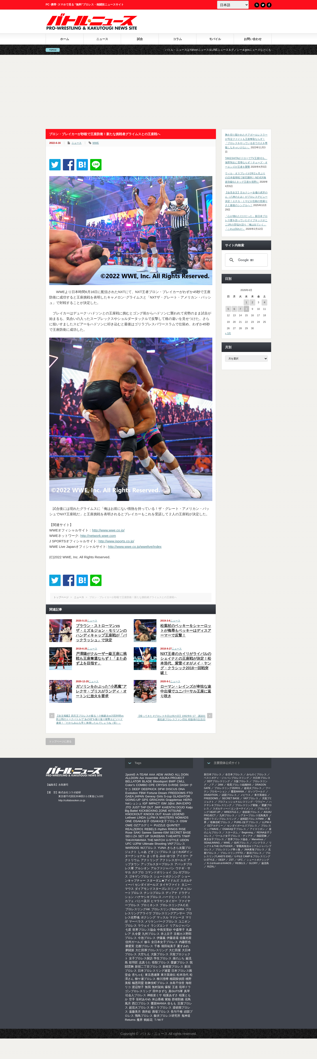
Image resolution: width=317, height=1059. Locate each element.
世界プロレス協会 (144, 929)
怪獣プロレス (161, 962)
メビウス (245, 795)
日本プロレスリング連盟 (154, 970)
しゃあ (142, 852)
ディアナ (171, 893)
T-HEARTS (173, 836)
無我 (148, 987)
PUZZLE (159, 825)
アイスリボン (257, 829)
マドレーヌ (177, 917)
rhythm (162, 829)
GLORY (253, 863)
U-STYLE (172, 840)
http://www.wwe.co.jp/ (108, 530)
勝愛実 (129, 946)
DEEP (136, 789)
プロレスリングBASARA (167, 909)
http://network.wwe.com (98, 536)
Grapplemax (174, 799)
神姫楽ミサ (154, 995)
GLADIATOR (181, 796)
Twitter (263, 5)
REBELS (150, 829)
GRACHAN (157, 799)
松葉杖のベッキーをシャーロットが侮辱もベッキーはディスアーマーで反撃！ (185, 630)
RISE (182, 829)
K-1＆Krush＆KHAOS (219, 863)
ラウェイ (144, 925)
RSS (257, 5)
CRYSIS (161, 785)
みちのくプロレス (257, 774)
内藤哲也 (185, 942)
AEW (159, 774)
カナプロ (138, 872)
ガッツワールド (256, 791)
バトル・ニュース (154, 1034)
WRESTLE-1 (231, 812)
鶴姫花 (148, 1019)
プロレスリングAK (137, 909)
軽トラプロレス (161, 1007)
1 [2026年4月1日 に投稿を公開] (246, 302)
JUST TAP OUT (142, 807)
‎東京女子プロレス (214, 839)
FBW (142, 793)
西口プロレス (141, 1003)
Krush (167, 814)
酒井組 (146, 1011)
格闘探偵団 (177, 979)
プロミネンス (149, 905)
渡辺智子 (138, 987)
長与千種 (177, 1011)
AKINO (168, 774)
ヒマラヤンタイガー (164, 901)
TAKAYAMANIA (135, 840)
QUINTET (173, 825)
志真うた (145, 962)
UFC (128, 843)
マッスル (162, 917)
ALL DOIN (181, 774)
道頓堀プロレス (251, 812)
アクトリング (149, 860)
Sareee (146, 832)
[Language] (233, 5)
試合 (140, 39)
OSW (183, 821)
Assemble (151, 778)
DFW (161, 789)
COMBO (141, 785)
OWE (129, 825)
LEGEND (178, 814)
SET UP (143, 836)
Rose (128, 832)
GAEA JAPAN (134, 796)
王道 (175, 987)
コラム (177, 39)
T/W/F (186, 836)
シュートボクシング (167, 876)
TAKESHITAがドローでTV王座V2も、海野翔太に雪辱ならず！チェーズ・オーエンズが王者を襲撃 (246, 162)
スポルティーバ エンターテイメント (233, 808)
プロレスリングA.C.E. (174, 905)
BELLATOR (133, 781)
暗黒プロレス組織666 (239, 784)
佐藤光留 (185, 938)
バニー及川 (142, 901)
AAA (152, 774)
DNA (181, 789)
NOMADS (181, 817)
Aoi (141, 778)
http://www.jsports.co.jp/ (116, 541)
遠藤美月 (135, 1011)
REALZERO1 (134, 829)
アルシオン (142, 868)
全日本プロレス (234, 774)
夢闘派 (129, 950)
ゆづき (171, 856)
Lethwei (130, 817)
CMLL (181, 781)
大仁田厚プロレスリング (151, 950)
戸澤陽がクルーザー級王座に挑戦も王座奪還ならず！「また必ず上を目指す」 (101, 658)
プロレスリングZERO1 (227, 788)
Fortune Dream (157, 793)
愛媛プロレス (179, 962)
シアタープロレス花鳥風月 (253, 815)
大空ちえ (144, 954)
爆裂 (168, 987)
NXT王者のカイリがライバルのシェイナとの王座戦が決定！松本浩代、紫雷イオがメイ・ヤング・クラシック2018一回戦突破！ (185, 663)
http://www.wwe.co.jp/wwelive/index (134, 546)
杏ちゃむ (138, 974)
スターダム (231, 832)
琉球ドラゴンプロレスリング (220, 818)
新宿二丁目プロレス (148, 966)
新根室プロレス (173, 966)
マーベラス (136, 921)
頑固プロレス (229, 795)
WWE (95, 143)
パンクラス (259, 842)
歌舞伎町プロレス (156, 983)
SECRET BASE (180, 832)
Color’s (130, 785)
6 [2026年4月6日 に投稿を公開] (234, 309)
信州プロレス (241, 842)
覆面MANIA (158, 1003)
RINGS (173, 829)
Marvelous (257, 839)
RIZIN (210, 866)
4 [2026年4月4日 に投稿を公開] (264, 302)
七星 (128, 929)
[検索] (245, 260)
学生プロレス (162, 958)
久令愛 (136, 933)
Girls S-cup (164, 796)
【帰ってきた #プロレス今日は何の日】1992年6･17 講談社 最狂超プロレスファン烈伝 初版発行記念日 (171, 718)
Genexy (150, 796)
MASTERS (166, 817)
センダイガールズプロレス (242, 825)
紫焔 (168, 999)
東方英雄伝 (168, 974)
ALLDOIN (131, 778)
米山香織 (158, 999)
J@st (171, 803)
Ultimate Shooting (154, 843)
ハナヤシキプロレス (148, 897)
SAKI (137, 832)
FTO (190, 793)
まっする (152, 856)
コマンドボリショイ (158, 872)
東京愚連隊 (152, 974)
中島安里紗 (164, 929)
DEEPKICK (148, 789)
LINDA (141, 817)
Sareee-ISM (161, 832)
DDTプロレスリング (218, 781)
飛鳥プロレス (144, 1015)
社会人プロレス (135, 995)
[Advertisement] (158, 92)
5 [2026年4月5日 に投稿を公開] (228, 309)
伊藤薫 (161, 938)
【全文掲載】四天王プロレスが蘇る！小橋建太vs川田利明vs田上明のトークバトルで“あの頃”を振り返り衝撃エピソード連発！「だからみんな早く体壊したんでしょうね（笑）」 (90, 719)
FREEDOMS (177, 793)
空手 (132, 999)
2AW (220, 784)
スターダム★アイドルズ (163, 880)
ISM (163, 803)
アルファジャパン (162, 868)
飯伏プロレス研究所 (167, 1015)
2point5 (130, 774)
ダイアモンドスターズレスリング (157, 888)
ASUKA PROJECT (171, 778)
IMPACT (154, 803)
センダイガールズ (146, 884)
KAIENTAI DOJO (173, 807)
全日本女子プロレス (164, 942)
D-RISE (173, 785)
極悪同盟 (138, 983)
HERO (187, 799)
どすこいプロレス (159, 852)
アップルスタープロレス (157, 864)
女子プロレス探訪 (141, 958)
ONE (128, 821)
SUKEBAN (157, 836)
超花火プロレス (139, 1007)
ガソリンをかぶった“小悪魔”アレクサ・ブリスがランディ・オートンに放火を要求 (101, 691)
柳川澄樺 (162, 979)
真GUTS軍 (175, 991)
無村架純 (158, 987)
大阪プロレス (159, 954)
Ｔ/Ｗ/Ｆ (159, 1019)
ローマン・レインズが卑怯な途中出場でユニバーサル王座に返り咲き (185, 691)
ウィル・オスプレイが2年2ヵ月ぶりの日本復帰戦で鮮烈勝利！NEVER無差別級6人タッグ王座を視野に (245, 177)
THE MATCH (156, 840)
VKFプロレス (176, 843)
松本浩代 (182, 974)
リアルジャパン (180, 925)
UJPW (137, 843)
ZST (231, 859)
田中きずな (160, 991)
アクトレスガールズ (173, 860)
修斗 (147, 942)
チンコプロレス (154, 893)
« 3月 (228, 333)
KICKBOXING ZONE (153, 810)
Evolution (131, 793)
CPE (152, 785)
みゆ (163, 856)
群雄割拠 (178, 999)
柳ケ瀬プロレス (145, 979)
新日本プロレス (212, 774)
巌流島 (265, 863)
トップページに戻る (60, 741)
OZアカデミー (143, 825)
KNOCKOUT (134, 814)
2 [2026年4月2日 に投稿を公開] (252, 302)
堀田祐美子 (168, 946)
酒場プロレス (161, 1011)
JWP (157, 807)
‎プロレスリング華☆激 (227, 849)
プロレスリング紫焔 (246, 805)
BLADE (147, 781)
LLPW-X (152, 817)
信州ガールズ (134, 942)
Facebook (269, 5)
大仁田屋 (175, 950)
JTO (128, 807)
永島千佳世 (177, 983)
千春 (157, 946)
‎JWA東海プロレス (254, 849)
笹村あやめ (143, 999)
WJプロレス (148, 847)
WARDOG (132, 847)
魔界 (140, 1019)
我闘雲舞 (262, 835)
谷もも (171, 1003)
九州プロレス (151, 933)
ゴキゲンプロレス (141, 876)
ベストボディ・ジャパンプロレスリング (226, 777)
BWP (172, 781)
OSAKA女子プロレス (165, 821)
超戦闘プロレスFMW (252, 818)
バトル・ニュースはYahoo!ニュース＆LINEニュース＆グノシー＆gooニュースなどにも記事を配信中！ (238, 49)
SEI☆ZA (131, 836)
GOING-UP (133, 799)
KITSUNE (174, 810)
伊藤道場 (172, 938)
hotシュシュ (133, 803)
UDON (184, 840)
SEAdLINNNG (212, 842)
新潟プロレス (254, 853)
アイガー (182, 856)
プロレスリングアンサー (169, 913)
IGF (145, 803)
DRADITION (211, 795)
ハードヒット (171, 897)
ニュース (102, 39)
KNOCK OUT (153, 814)
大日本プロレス (261, 777)
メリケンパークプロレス (161, 921)
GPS (145, 799)
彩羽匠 (133, 962)
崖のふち (178, 958)
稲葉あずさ (170, 995)
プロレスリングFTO (231, 853)
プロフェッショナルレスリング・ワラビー (241, 801)
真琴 (187, 991)
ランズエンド (159, 925)
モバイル (215, 39)
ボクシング (148, 917)
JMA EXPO (183, 803)
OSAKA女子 (141, 821)
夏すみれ (183, 946)
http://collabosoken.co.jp (71, 800)
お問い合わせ (253, 39)
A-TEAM (142, 774)
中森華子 (179, 929)
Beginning (247, 832)
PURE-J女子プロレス (246, 822)
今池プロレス (147, 938)
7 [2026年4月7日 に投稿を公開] (240, 309)
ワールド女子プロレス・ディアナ (234, 835)
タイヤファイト (170, 884)
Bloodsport (160, 781)
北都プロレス (144, 946)
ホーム (64, 39)
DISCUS (171, 789)
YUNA (162, 847)
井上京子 (167, 933)
